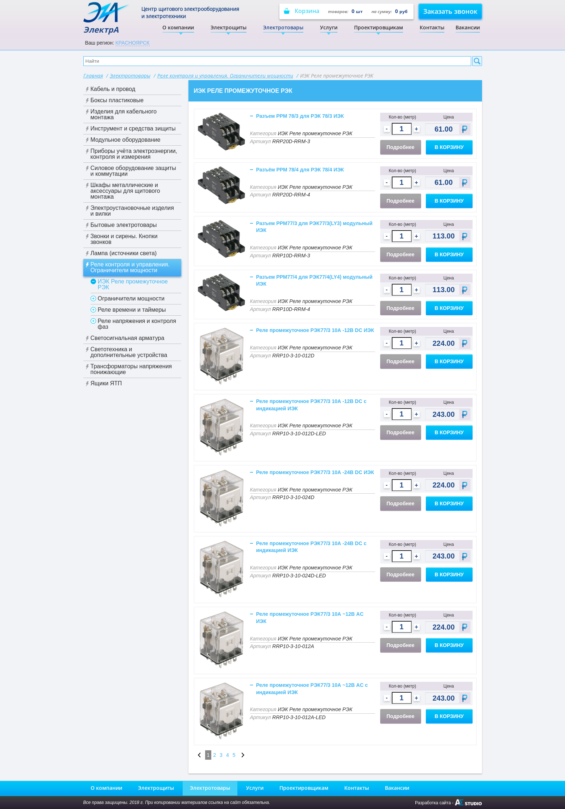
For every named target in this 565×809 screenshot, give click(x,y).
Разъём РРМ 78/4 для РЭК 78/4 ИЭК (300, 170)
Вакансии (468, 27)
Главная (93, 75)
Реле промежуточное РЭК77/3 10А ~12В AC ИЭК (310, 617)
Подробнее (401, 147)
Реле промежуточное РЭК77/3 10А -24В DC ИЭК (315, 472)
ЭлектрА (106, 18)
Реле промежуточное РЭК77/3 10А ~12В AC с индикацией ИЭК (312, 688)
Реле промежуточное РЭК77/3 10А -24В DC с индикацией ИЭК (311, 546)
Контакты (432, 27)
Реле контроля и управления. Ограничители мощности (225, 75)
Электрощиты (228, 27)
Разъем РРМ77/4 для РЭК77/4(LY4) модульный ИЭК (314, 280)
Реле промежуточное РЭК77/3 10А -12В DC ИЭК (315, 330)
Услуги (328, 27)
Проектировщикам (378, 27)
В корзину (449, 147)
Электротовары (283, 27)
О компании (178, 27)
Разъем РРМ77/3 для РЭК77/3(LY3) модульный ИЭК (314, 226)
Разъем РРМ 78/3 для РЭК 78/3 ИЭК (300, 116)
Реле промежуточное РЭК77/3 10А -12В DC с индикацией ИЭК (311, 404)
